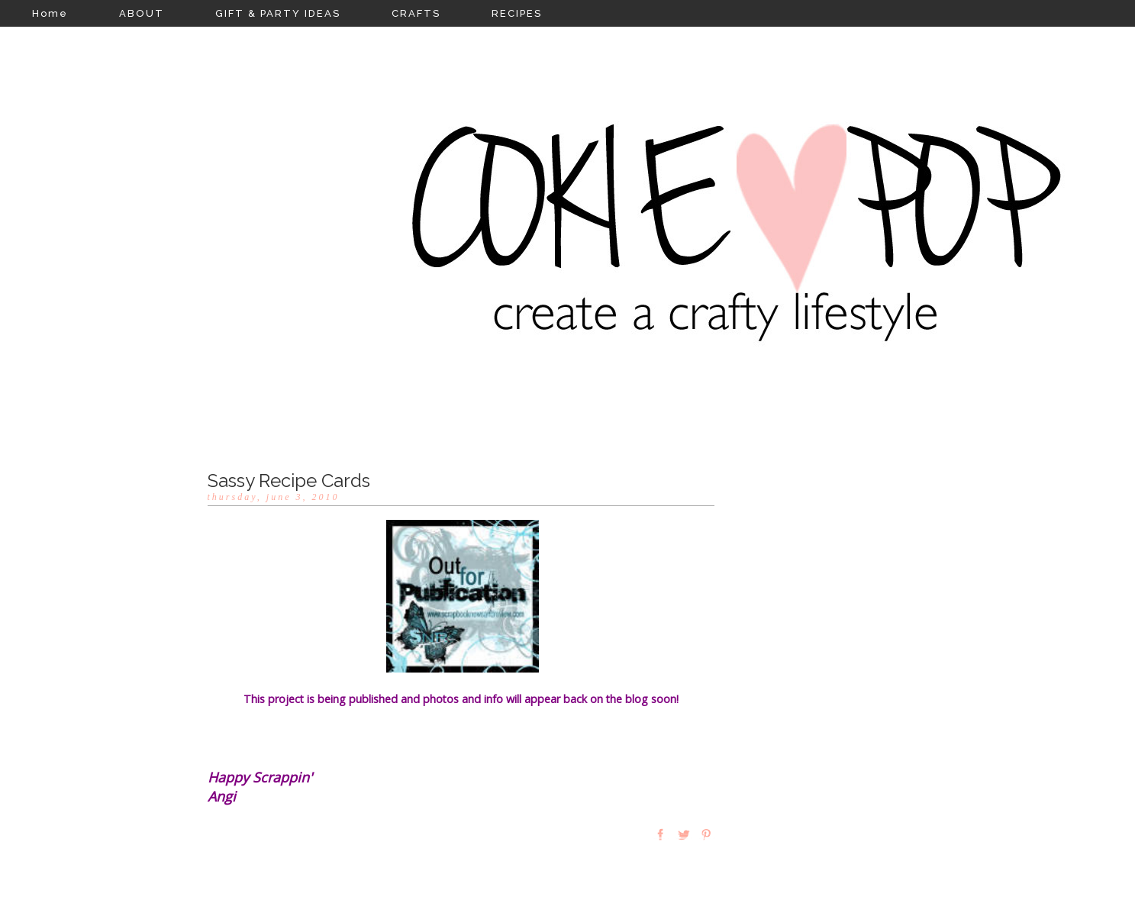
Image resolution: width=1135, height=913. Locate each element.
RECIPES (517, 13)
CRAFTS (416, 13)
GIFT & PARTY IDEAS (277, 13)
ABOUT (141, 13)
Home (50, 13)
